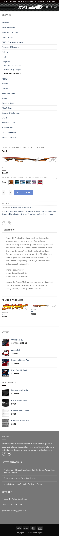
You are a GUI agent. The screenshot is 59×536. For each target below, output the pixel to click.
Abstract (5, 22)
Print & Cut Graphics (12, 73)
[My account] (51, 7)
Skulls (4, 117)
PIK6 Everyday (8, 93)
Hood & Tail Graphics (12, 66)
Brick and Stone (8, 27)
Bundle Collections (10, 32)
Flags (4, 56)
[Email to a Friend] (9, 223)
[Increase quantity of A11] (10, 192)
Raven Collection (29, 214)
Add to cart (23, 192)
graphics (37, 211)
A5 (32, 312)
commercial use (15, 211)
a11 (7, 211)
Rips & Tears (7, 108)
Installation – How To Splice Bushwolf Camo (23, 484)
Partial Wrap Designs (12, 69)
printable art (17, 214)
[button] (3, 7)
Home (5, 147)
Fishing (5, 52)
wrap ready (49, 214)
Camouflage (7, 37)
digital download (27, 211)
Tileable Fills (7, 127)
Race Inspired (8, 103)
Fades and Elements (10, 47)
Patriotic (5, 88)
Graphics (6, 61)
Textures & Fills (8, 122)
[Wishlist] (47, 7)
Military (5, 79)
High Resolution (46, 211)
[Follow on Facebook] (4, 454)
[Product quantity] (7, 192)
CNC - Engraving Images (12, 42)
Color (4, 182)
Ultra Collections (9, 132)
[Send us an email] (9, 454)
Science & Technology (11, 113)
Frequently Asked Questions (14, 499)
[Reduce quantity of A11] (3, 192)
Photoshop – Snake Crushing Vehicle (19, 478)
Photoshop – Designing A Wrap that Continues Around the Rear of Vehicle (29, 471)
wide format (39, 214)
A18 (3, 314)
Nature (5, 83)
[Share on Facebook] (4, 223)
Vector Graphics (9, 137)
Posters (5, 98)
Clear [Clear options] (55, 178)
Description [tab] (9, 230)
